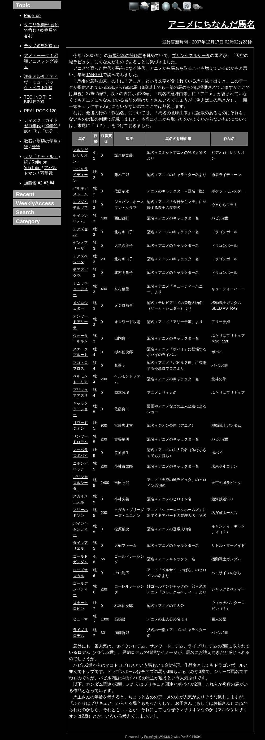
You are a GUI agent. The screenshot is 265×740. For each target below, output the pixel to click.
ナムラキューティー (80, 289)
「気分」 (49, 131)
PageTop (32, 15)
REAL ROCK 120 (40, 111)
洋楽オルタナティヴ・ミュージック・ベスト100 (41, 82)
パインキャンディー (80, 529)
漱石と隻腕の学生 (41, 141)
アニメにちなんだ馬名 (211, 24)
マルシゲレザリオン (80, 155)
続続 (36, 146)
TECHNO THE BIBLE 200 (37, 99)
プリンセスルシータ (191, 55)
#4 (52, 183)
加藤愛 (30, 183)
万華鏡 (46, 173)
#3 (46, 183)
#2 (40, 183)
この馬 (215, 100)
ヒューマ (80, 619)
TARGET (94, 74)
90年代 (51, 126)
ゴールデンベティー (80, 589)
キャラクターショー (80, 409)
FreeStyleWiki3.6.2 (158, 737)
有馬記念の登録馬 (125, 55)
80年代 (30, 131)
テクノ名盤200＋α (41, 45)
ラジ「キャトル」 (41, 156)
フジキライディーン (80, 174)
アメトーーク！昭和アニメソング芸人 (41, 61)
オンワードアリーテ (80, 322)
